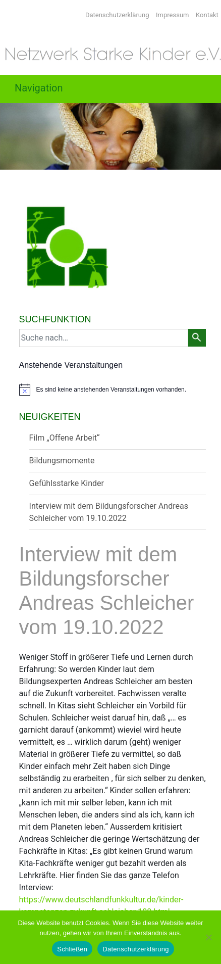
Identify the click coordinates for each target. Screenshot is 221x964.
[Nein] (208, 937)
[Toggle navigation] (47, 89)
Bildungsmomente (62, 460)
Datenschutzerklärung (117, 15)
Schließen (72, 949)
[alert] (112, 389)
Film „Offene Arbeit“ (64, 438)
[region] (110, 136)
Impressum (172, 15)
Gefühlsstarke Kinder (66, 483)
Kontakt (207, 15)
